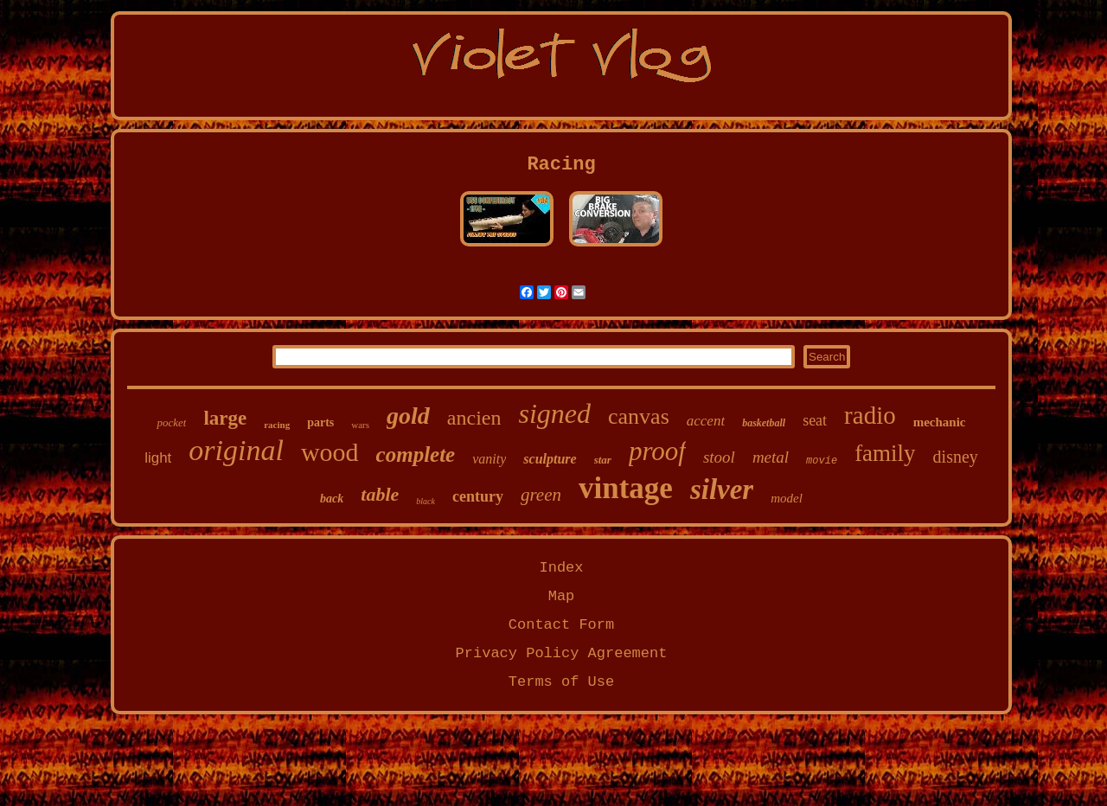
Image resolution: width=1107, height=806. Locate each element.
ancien (474, 417)
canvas (638, 416)
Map (561, 596)
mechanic (939, 422)
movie (821, 461)
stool (719, 457)
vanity (489, 458)
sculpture (549, 458)
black (425, 501)
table (380, 494)
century (477, 496)
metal (770, 457)
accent (706, 421)
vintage (626, 488)
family (884, 453)
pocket (171, 422)
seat (815, 420)
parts (320, 422)
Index (561, 568)
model (787, 498)
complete (416, 454)
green (541, 494)
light (157, 458)
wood (330, 452)
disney (955, 456)
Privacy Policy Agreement (562, 653)
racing (277, 424)
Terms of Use (561, 682)
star (602, 459)
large (224, 418)
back (331, 498)
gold (408, 415)
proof (657, 451)
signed (554, 413)
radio (870, 415)
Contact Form (561, 625)
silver (721, 489)
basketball (763, 423)
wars (360, 424)
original (236, 450)
